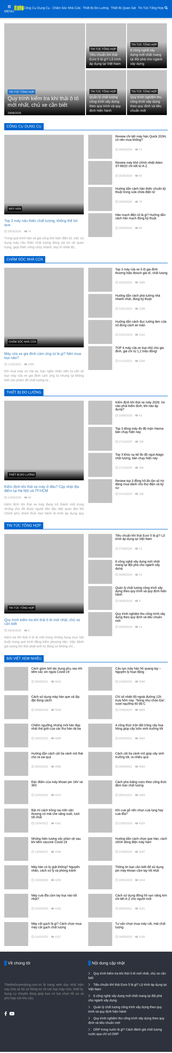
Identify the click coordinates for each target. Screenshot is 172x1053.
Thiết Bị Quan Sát (123, 8)
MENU (9, 9)
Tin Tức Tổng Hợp (150, 8)
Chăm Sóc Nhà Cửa (66, 8)
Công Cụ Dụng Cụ (37, 8)
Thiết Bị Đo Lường (96, 8)
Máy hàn (15, 208)
